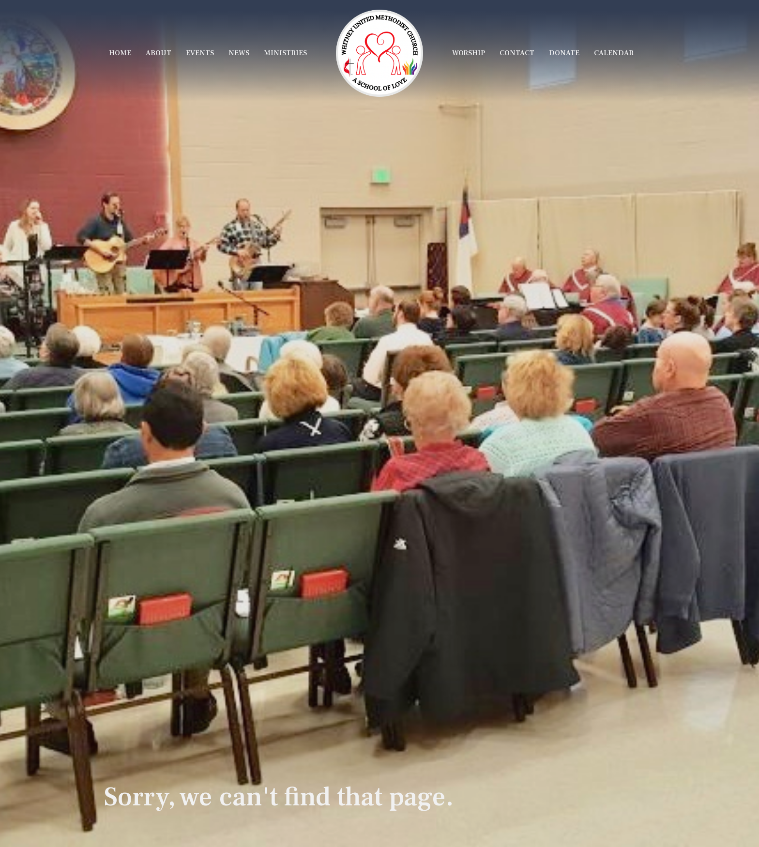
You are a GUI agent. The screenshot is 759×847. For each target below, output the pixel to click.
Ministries (285, 53)
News (238, 53)
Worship (468, 53)
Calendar (614, 53)
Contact (517, 53)
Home (120, 53)
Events (200, 53)
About (158, 53)
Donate (564, 53)
